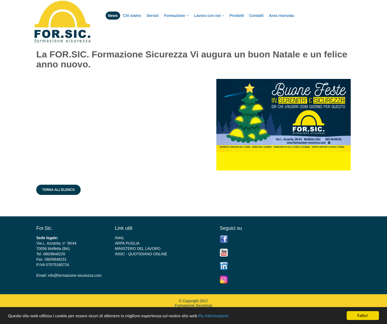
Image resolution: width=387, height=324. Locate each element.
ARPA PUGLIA (127, 243)
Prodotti (237, 15)
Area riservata (281, 15)
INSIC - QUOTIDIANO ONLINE (141, 254)
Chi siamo (132, 15)
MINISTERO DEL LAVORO (138, 248)
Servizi (152, 15)
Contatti (256, 15)
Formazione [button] (176, 15)
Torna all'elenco (58, 190)
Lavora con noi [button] (209, 15)
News (113, 15)
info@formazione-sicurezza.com (75, 275)
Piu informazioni (213, 316)
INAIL (119, 238)
